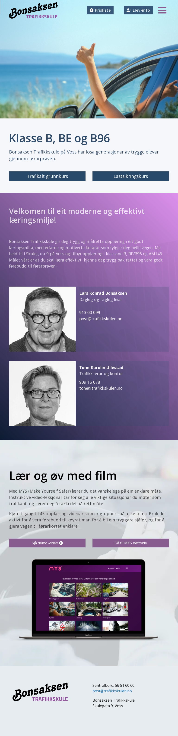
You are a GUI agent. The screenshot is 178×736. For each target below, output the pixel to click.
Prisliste (100, 10)
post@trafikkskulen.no (100, 318)
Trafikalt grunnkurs (47, 176)
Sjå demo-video (47, 543)
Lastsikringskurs (131, 176)
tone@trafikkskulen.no (101, 388)
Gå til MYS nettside (130, 543)
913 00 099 (89, 312)
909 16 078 (89, 382)
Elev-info (138, 10)
